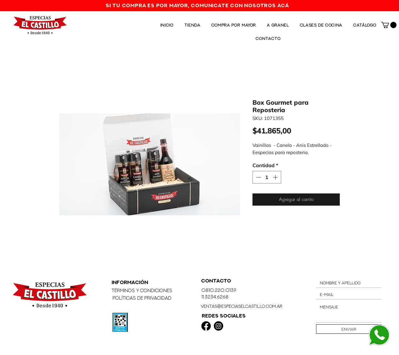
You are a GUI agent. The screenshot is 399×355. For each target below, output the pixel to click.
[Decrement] (257, 177)
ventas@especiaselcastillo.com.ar (241, 306)
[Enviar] (349, 329)
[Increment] (276, 177)
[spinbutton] (267, 177)
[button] (389, 25)
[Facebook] (206, 326)
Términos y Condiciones (142, 290)
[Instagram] (218, 326)
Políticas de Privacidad (142, 298)
